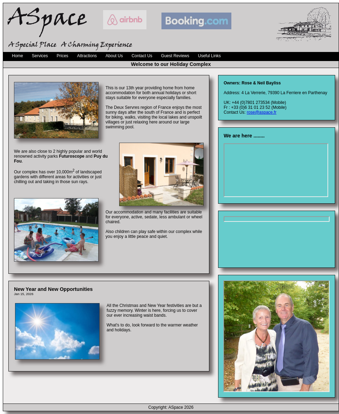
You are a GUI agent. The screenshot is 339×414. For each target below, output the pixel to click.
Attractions (87, 55)
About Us (114, 55)
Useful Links (209, 55)
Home (17, 55)
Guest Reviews (175, 55)
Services (40, 55)
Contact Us (141, 55)
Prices (62, 55)
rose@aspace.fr (261, 112)
